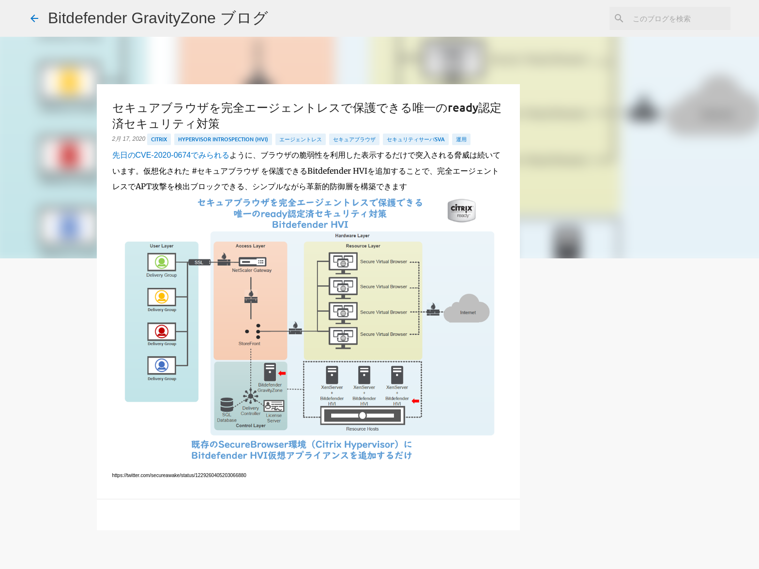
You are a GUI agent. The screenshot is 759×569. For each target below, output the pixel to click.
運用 (461, 139)
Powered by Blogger (380, 555)
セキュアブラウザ (354, 139)
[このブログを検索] (679, 18)
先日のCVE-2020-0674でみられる (171, 155)
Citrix (159, 139)
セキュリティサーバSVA (416, 139)
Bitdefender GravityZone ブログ (158, 18)
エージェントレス (300, 139)
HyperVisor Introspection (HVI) (223, 139)
